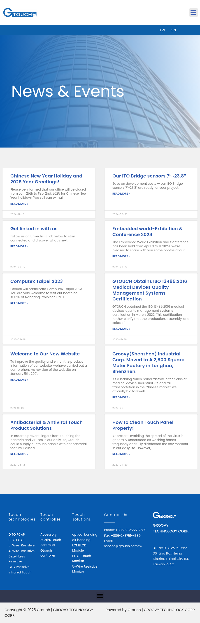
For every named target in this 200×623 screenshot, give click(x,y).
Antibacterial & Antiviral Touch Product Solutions (46, 425)
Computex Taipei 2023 (36, 281)
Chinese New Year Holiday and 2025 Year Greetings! (46, 179)
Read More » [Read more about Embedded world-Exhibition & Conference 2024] (121, 256)
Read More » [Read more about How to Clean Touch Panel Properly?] (121, 454)
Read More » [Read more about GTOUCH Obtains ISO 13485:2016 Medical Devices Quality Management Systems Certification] (121, 329)
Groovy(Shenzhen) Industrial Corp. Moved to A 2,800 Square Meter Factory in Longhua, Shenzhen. (148, 363)
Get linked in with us (34, 228)
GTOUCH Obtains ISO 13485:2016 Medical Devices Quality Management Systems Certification (149, 290)
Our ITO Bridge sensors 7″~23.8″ (149, 176)
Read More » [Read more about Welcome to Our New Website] (19, 380)
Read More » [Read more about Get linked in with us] (19, 246)
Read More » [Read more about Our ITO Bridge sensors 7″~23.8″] (121, 194)
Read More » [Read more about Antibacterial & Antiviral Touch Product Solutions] (19, 454)
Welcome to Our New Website (45, 354)
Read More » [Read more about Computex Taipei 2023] (19, 303)
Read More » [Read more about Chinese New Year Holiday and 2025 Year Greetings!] (19, 204)
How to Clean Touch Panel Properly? (142, 425)
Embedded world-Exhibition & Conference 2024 (147, 231)
